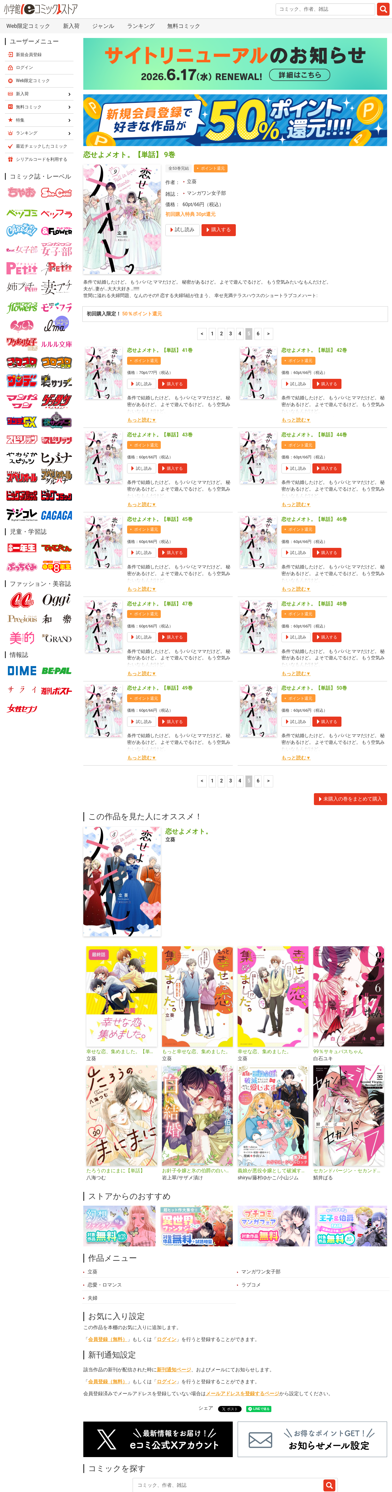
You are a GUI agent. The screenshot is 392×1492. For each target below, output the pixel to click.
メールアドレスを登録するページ (242, 1351)
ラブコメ (251, 1242)
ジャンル (189, 1460)
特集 (161, 1460)
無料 (217, 1460)
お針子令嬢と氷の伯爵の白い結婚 (197, 1128)
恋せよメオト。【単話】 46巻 (314, 477)
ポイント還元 (213, 124)
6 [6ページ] (258, 291)
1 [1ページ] (212, 291)
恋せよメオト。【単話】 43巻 (160, 392)
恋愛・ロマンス (105, 1242)
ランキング (131, 1460)
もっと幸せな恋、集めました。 (196, 1009)
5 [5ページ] (248, 291)
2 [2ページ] (221, 291)
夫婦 (92, 1256)
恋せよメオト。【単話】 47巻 (160, 561)
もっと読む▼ (141, 378)
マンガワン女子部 (206, 150)
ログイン (166, 1297)
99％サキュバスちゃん (338, 1009)
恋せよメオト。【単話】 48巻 (314, 561)
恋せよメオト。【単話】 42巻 (314, 308)
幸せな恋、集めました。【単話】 (121, 1009)
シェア (205, 1366)
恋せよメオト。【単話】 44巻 (314, 392)
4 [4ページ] (239, 291)
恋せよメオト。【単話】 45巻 (160, 477)
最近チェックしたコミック (264, 1460)
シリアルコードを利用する (41, 115)
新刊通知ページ (174, 1328)
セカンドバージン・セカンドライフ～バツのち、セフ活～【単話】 (348, 1128)
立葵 (192, 138)
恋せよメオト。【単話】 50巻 (314, 646)
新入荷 (98, 1460)
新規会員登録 (29, 11)
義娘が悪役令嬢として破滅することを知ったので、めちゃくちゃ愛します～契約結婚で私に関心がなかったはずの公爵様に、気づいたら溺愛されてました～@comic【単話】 (273, 1128)
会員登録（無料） (107, 1297)
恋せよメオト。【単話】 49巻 (160, 646)
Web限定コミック (33, 37)
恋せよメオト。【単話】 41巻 (160, 308)
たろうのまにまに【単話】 (115, 1128)
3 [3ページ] (230, 291)
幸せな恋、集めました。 (265, 1009)
